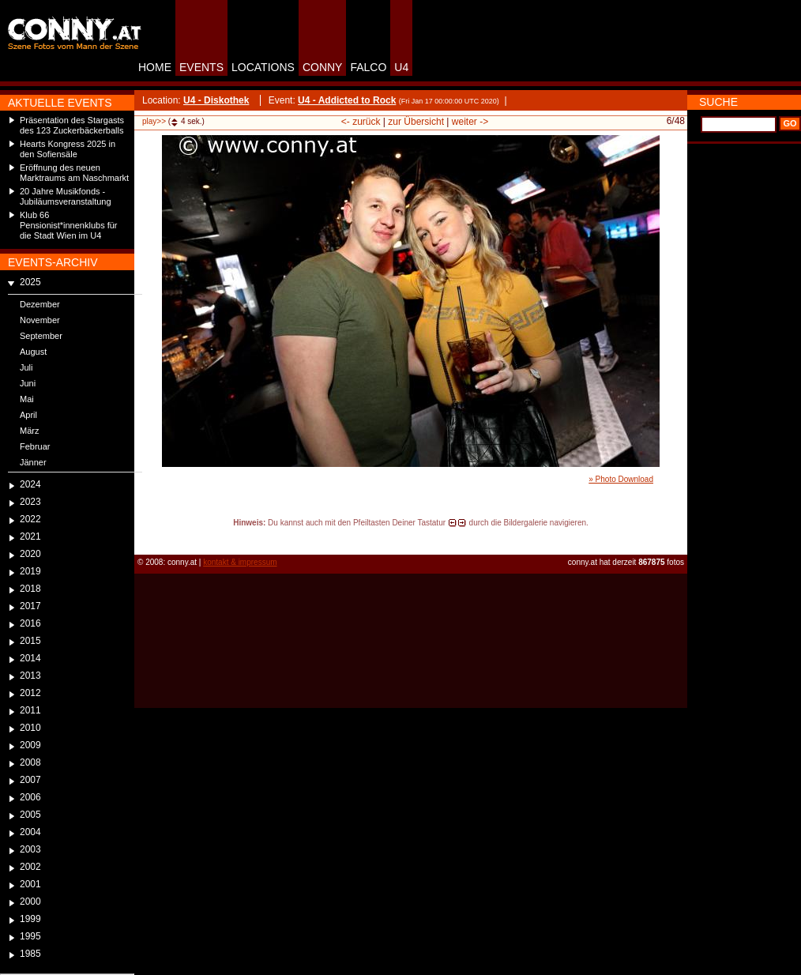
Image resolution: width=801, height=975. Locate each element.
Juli (26, 367)
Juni (28, 383)
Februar (35, 446)
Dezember (40, 304)
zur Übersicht (416, 121)
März (29, 430)
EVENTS (201, 67)
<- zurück (361, 121)
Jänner (33, 462)
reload (147, 537)
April (28, 415)
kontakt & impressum (239, 562)
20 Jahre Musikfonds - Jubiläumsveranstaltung (65, 196)
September (41, 336)
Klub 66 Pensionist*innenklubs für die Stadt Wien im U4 (69, 225)
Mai (27, 399)
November (40, 320)
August (33, 351)
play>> (154, 121)
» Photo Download (621, 479)
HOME (154, 67)
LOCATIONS (263, 67)
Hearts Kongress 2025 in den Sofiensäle (67, 149)
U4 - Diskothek (216, 100)
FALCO (368, 67)
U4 (401, 67)
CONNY (323, 67)
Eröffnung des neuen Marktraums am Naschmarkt (74, 173)
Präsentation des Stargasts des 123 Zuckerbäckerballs (72, 125)
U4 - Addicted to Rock (347, 100)
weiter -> (470, 121)
